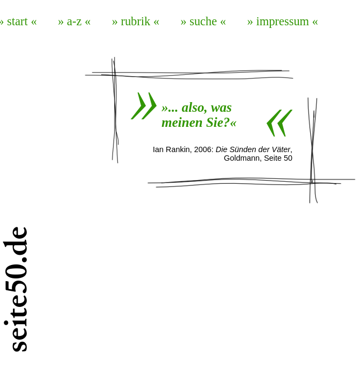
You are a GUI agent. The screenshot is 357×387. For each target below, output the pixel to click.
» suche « (203, 21)
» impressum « (282, 21)
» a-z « (74, 21)
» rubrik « (135, 21)
